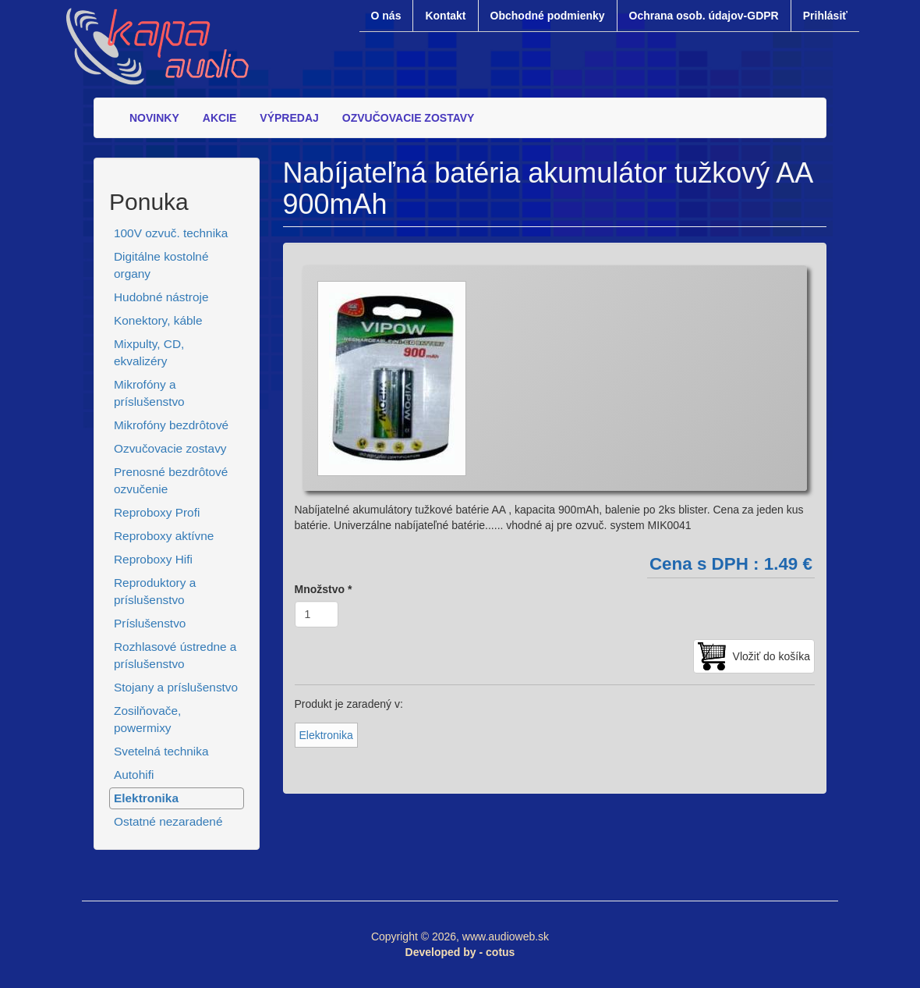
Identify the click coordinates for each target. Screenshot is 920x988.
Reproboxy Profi (157, 512)
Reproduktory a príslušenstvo (155, 591)
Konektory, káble (158, 320)
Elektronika (146, 798)
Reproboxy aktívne (164, 535)
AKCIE (220, 118)
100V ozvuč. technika (171, 233)
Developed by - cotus (460, 952)
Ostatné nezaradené (168, 821)
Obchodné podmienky (547, 15)
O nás (386, 15)
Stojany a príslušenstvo (176, 687)
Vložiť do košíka (771, 656)
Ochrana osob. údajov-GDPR (704, 15)
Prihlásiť (825, 15)
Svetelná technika (161, 751)
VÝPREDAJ (289, 118)
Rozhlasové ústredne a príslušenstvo (175, 655)
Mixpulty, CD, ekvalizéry (149, 352)
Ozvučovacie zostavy (170, 448)
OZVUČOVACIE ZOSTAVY (408, 118)
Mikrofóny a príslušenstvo (149, 393)
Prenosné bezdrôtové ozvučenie (171, 480)
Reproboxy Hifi (153, 559)
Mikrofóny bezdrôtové (171, 425)
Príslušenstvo (150, 623)
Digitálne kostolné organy (161, 265)
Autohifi (134, 774)
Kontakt (445, 15)
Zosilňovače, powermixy (147, 719)
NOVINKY (154, 118)
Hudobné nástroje (161, 297)
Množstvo (323, 589)
